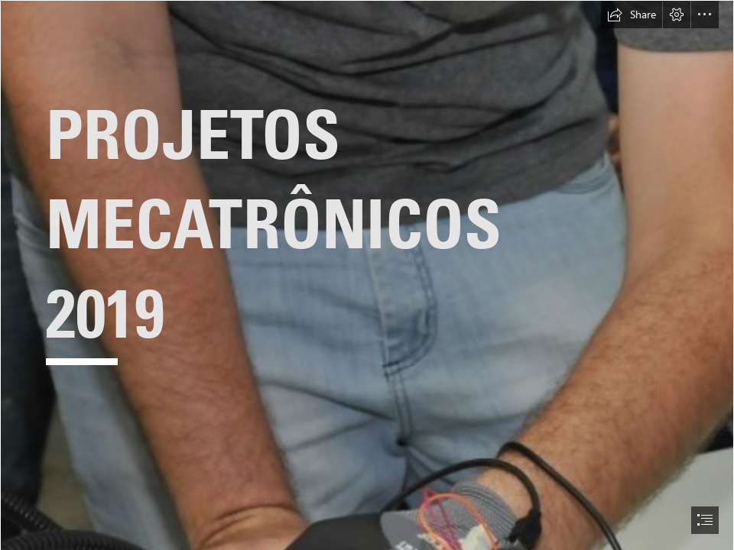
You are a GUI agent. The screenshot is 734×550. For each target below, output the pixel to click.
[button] (631, 14)
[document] (367, 275)
